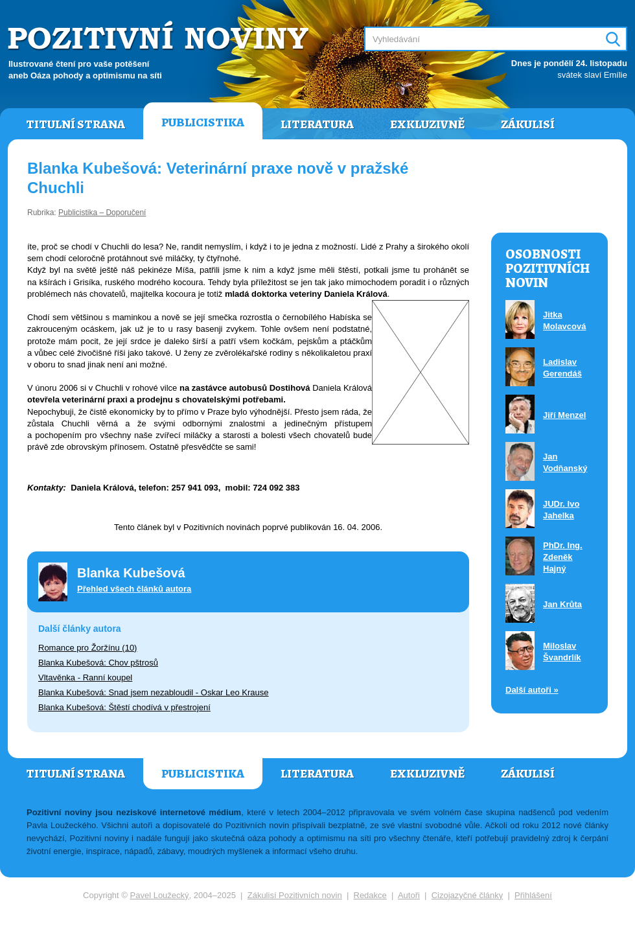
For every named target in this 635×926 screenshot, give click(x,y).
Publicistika (202, 122)
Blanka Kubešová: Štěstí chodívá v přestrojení (124, 707)
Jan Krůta (562, 604)
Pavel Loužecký (159, 895)
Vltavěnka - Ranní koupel (85, 677)
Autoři (409, 895)
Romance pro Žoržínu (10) (87, 648)
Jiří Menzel (564, 415)
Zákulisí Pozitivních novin (295, 895)
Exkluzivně (427, 124)
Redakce (370, 895)
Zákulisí (528, 124)
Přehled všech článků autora (134, 589)
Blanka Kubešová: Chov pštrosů (98, 662)
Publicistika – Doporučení (102, 212)
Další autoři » (532, 690)
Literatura (317, 124)
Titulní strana (75, 124)
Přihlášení (533, 895)
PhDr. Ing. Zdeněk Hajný (563, 556)
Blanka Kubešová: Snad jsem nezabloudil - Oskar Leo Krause (153, 692)
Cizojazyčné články (467, 895)
